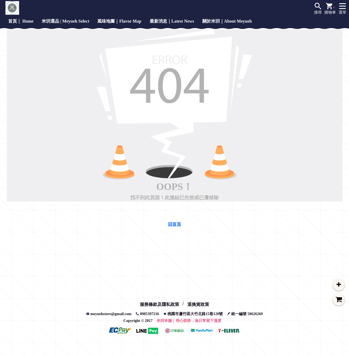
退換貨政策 (198, 304)
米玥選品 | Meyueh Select (65, 21)
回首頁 (174, 224)
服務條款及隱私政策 (159, 304)
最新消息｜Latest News (172, 21)
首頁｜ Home (21, 21)
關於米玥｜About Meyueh (227, 21)
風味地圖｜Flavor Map (119, 21)
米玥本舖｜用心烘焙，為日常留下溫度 (189, 321)
